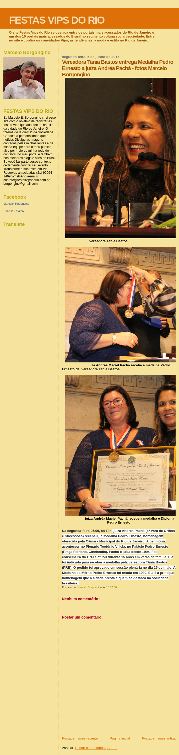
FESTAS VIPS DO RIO (56, 20)
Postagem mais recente (80, 738)
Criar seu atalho (13, 211)
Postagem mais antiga (159, 738)
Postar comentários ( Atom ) (96, 748)
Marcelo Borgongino (16, 203)
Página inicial (120, 738)
